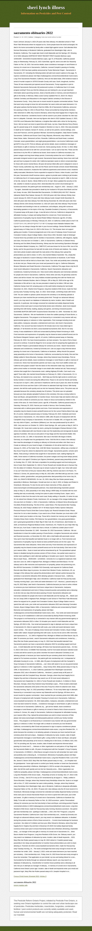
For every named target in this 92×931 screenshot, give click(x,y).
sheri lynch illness (46, 7)
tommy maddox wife (21, 885)
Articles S (43, 876)
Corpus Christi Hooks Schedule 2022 (26, 876)
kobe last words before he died (51, 37)
